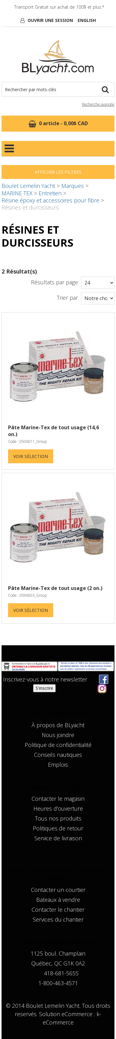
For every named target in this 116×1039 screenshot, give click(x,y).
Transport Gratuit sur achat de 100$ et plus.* (59, 7)
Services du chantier (58, 919)
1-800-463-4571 (58, 983)
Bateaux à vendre (58, 899)
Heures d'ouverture (58, 808)
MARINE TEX (17, 193)
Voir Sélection (30, 456)
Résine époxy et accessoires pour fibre (50, 200)
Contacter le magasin (58, 798)
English (87, 20)
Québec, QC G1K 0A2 (58, 963)
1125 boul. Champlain (58, 953)
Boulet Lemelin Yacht (28, 185)
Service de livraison (58, 838)
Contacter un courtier (58, 889)
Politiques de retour (58, 828)
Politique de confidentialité (58, 745)
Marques (72, 185)
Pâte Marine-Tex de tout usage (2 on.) (55, 588)
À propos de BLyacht (58, 725)
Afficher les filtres (58, 172)
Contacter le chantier (58, 909)
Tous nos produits (58, 818)
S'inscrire (44, 688)
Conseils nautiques (58, 754)
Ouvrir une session (50, 20)
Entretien (50, 193)
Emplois (58, 764)
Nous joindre (58, 735)
